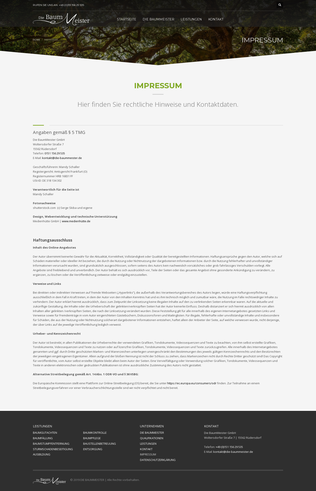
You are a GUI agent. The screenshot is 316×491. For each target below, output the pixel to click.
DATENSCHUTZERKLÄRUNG (158, 460)
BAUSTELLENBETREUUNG (99, 444)
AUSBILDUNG (41, 454)
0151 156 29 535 (55, 153)
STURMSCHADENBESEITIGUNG (53, 449)
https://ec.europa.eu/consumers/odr (191, 383)
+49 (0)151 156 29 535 (229, 447)
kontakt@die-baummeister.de (62, 158)
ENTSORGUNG (92, 449)
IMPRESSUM (148, 454)
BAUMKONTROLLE (95, 433)
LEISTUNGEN (148, 444)
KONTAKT (146, 449)
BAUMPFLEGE (92, 438)
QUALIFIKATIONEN (151, 438)
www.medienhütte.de (76, 221)
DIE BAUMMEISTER (152, 433)
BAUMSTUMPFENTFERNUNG (51, 444)
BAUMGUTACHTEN (45, 433)
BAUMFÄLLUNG (43, 438)
